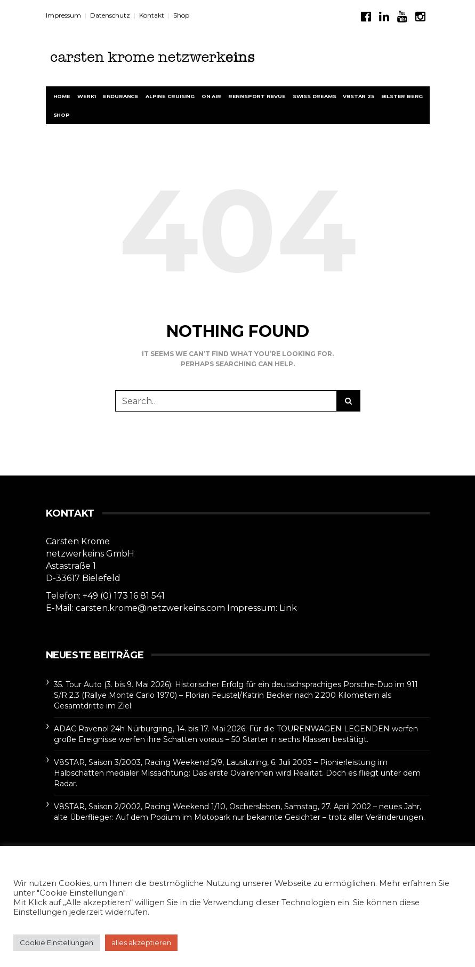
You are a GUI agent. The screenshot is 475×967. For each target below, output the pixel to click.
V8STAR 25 (358, 96)
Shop (181, 15)
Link (288, 608)
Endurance (121, 96)
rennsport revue (257, 96)
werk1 (86, 96)
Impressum (63, 15)
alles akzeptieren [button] (141, 942)
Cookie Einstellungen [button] (56, 942)
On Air (211, 96)
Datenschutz (110, 15)
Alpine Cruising (170, 96)
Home (61, 96)
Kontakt (151, 15)
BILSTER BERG (402, 96)
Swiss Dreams (314, 96)
